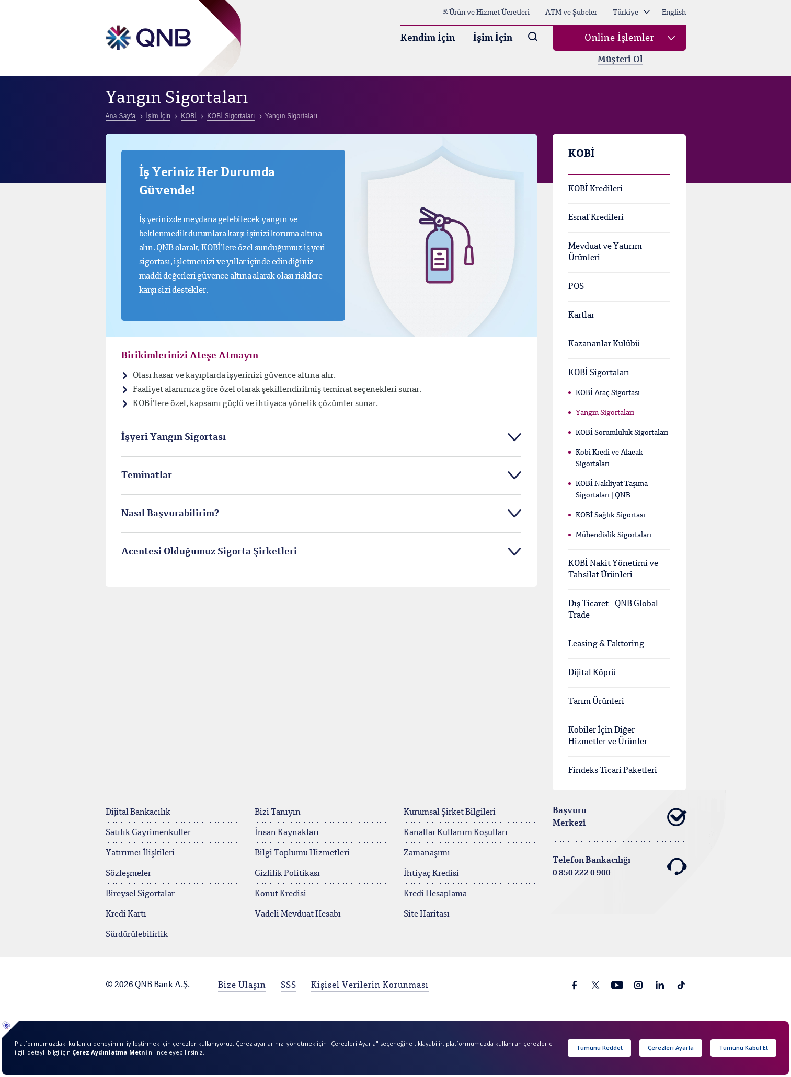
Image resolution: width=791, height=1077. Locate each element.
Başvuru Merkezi (619, 817)
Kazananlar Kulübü (604, 344)
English (674, 12)
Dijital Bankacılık (138, 812)
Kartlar (581, 315)
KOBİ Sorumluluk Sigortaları (622, 432)
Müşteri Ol (620, 59)
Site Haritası (427, 914)
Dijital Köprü (592, 673)
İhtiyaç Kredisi (431, 874)
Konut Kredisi (280, 894)
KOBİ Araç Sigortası (608, 393)
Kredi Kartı (126, 914)
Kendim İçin (427, 38)
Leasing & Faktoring (606, 644)
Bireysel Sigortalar (140, 894)
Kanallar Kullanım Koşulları (456, 833)
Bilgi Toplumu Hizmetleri (302, 853)
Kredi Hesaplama (435, 894)
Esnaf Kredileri (596, 218)
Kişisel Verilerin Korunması (370, 985)
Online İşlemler (619, 38)
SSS (288, 985)
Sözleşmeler (128, 874)
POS (576, 287)
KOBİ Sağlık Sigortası (610, 515)
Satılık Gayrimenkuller (148, 833)
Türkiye (631, 12)
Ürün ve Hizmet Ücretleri (486, 12)
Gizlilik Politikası (287, 874)
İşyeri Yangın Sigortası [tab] (173, 437)
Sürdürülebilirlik (137, 935)
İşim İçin (492, 38)
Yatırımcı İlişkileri (140, 853)
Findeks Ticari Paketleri (612, 771)
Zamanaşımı (427, 853)
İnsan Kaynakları (287, 833)
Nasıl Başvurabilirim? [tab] (170, 513)
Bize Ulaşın (242, 985)
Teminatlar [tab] (146, 475)
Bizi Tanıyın (278, 812)
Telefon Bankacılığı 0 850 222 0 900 (619, 866)
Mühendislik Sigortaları (613, 535)
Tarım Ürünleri (596, 702)
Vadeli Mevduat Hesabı (298, 914)
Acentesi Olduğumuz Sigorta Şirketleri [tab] (209, 552)
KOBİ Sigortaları (598, 373)
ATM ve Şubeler (571, 12)
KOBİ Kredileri (595, 189)
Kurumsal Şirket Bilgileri (450, 812)
